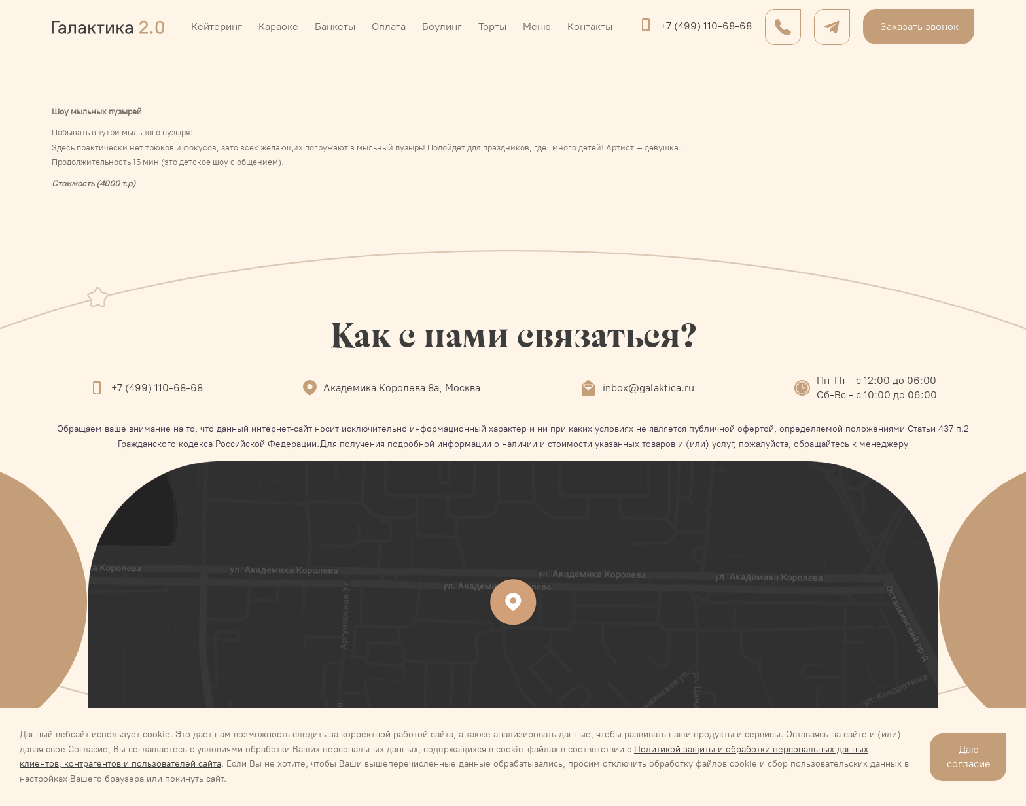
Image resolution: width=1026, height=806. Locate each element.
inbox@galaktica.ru (648, 387)
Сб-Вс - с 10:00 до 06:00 (877, 395)
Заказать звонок (919, 26)
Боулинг (442, 26)
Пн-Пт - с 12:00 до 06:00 (876, 380)
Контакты (589, 26)
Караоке (278, 26)
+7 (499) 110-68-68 (706, 26)
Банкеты (335, 26)
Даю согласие (969, 756)
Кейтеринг (216, 26)
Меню (537, 26)
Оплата (389, 26)
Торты (492, 26)
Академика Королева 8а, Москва (401, 387)
